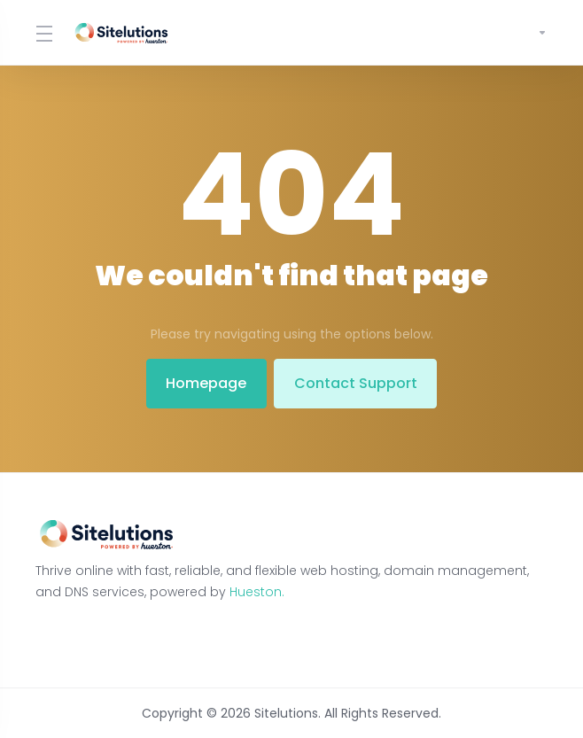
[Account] (535, 32)
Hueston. (256, 592)
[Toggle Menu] (43, 33)
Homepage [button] (204, 383)
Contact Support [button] (357, 383)
